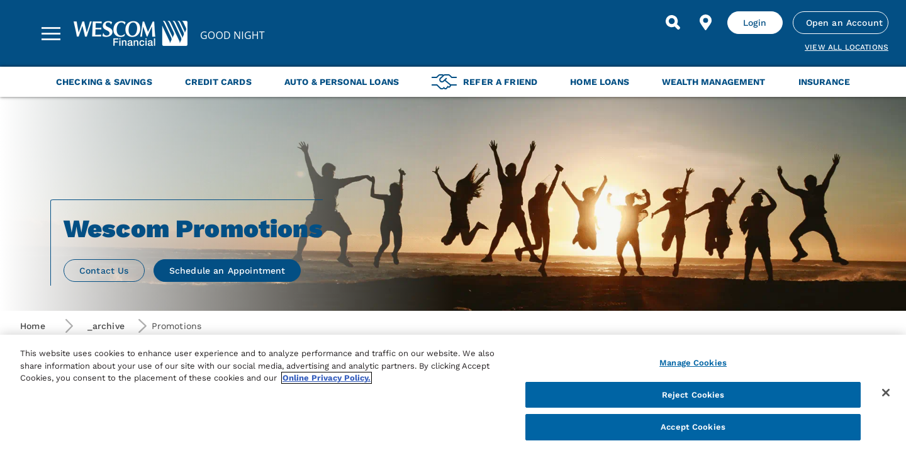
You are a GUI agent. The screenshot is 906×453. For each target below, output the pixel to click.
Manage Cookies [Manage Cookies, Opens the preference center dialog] (693, 362)
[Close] (886, 392)
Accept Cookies (693, 427)
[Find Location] (706, 22)
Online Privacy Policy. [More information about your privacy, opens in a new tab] (326, 378)
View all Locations (846, 47)
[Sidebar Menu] (51, 33)
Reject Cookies (693, 395)
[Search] (673, 22)
